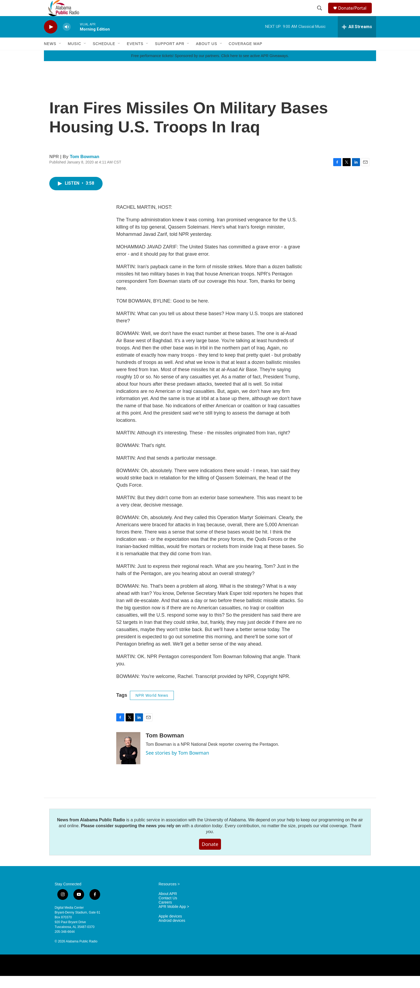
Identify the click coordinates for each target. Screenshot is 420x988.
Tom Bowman (84, 168)
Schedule (104, 56)
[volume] (66, 39)
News (50, 56)
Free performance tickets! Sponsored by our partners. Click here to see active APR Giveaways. (210, 68)
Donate (210, 856)
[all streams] (357, 39)
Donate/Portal (355, 14)
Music (74, 56)
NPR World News (152, 707)
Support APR (169, 56)
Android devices (172, 933)
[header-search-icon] (320, 14)
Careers (165, 914)
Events (135, 56)
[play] (50, 39)
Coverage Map (245, 56)
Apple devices (170, 928)
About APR (168, 906)
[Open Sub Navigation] (60, 56)
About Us (206, 56)
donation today (208, 838)
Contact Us (168, 910)
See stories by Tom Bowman (177, 765)
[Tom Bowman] (128, 760)
